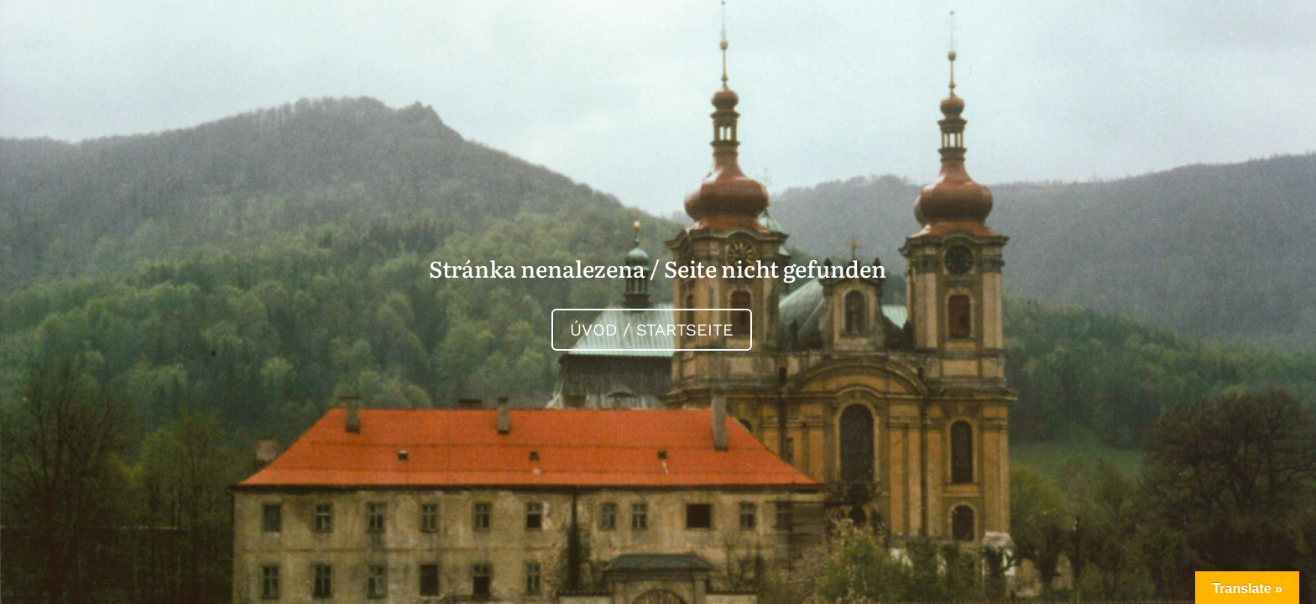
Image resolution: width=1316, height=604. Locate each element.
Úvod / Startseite (652, 330)
